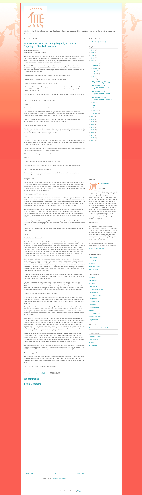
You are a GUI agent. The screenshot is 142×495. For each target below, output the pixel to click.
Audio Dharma (93, 339)
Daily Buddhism (93, 319)
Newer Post (29, 473)
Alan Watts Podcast (95, 336)
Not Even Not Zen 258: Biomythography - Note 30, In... (102, 98)
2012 (93, 140)
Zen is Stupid (93, 345)
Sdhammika (92, 304)
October (95, 68)
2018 (93, 124)
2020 (93, 119)
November (96, 65)
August (95, 73)
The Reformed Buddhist (96, 289)
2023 (93, 58)
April (94, 105)
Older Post (80, 473)
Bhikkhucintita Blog (95, 316)
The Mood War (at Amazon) (97, 42)
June (94, 79)
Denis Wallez (93, 257)
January (95, 113)
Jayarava (92, 310)
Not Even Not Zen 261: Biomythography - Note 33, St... (102, 82)
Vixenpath (92, 277)
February (96, 110)
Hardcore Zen (93, 280)
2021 (93, 116)
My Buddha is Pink (94, 314)
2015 (93, 132)
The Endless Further (95, 295)
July (94, 76)
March (95, 108)
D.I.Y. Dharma (93, 286)
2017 (93, 127)
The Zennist (92, 260)
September (96, 71)
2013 (93, 138)
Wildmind (92, 263)
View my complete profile (96, 248)
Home (55, 473)
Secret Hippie (104, 183)
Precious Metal (93, 269)
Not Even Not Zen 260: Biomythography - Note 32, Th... (101, 87)
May (94, 102)
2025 (93, 52)
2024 (93, 55)
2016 (93, 130)
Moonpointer (93, 298)
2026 (93, 50)
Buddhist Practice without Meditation (100, 328)
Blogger (79, 491)
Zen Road (92, 283)
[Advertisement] (55, 452)
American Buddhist (94, 266)
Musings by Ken (94, 301)
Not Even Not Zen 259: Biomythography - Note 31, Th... (101, 93)
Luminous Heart (94, 308)
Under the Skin (93, 292)
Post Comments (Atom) (59, 478)
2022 (93, 60)
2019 (93, 122)
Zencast (91, 342)
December (96, 63)
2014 (93, 135)
